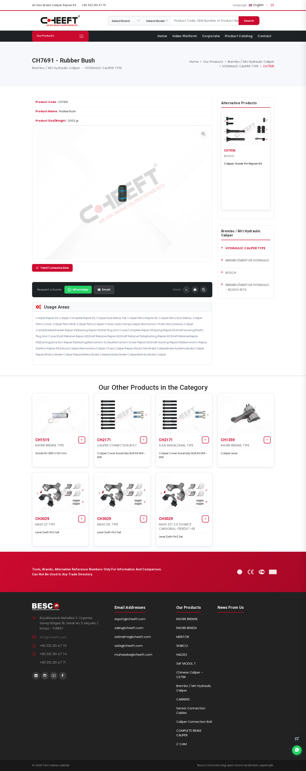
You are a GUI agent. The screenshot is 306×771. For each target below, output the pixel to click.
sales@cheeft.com (129, 628)
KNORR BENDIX (186, 628)
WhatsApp (78, 289)
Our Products (213, 61)
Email (104, 289)
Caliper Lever (229, 453)
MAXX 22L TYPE (107, 524)
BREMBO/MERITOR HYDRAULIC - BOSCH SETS (247, 287)
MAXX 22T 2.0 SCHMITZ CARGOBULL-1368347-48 (177, 526)
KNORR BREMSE (187, 619)
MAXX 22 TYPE (45, 524)
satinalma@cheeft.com (133, 637)
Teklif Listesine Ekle (52, 268)
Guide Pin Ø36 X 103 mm (51, 453)
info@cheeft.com (53, 637)
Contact (264, 36)
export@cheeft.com (130, 619)
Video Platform (184, 36)
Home (162, 36)
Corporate (211, 36)
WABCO (182, 646)
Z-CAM (181, 744)
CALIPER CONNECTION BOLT (117, 445)
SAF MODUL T (186, 663)
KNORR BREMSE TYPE (50, 445)
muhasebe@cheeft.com (133, 654)
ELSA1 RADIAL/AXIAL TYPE (176, 445)
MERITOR (182, 637)
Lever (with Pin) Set (47, 532)
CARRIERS (183, 699)
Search (249, 21)
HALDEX (181, 654)
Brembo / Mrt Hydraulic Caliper (56, 68)
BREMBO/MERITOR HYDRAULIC (247, 260)
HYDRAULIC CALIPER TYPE (103, 68)
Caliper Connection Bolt (194, 722)
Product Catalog (239, 36)
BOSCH (229, 156)
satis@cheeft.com (129, 646)
